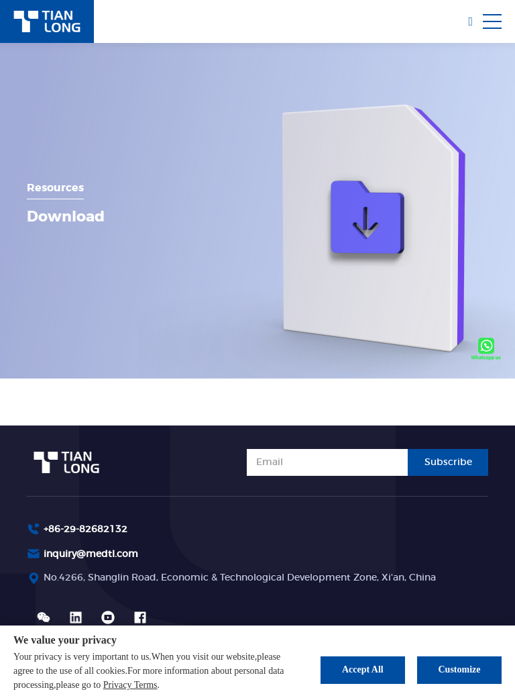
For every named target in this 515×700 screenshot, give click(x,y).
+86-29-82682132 (85, 529)
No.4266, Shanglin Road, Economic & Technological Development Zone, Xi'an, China (240, 578)
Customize (460, 669)
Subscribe (448, 462)
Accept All (363, 669)
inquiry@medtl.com (91, 554)
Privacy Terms (130, 685)
